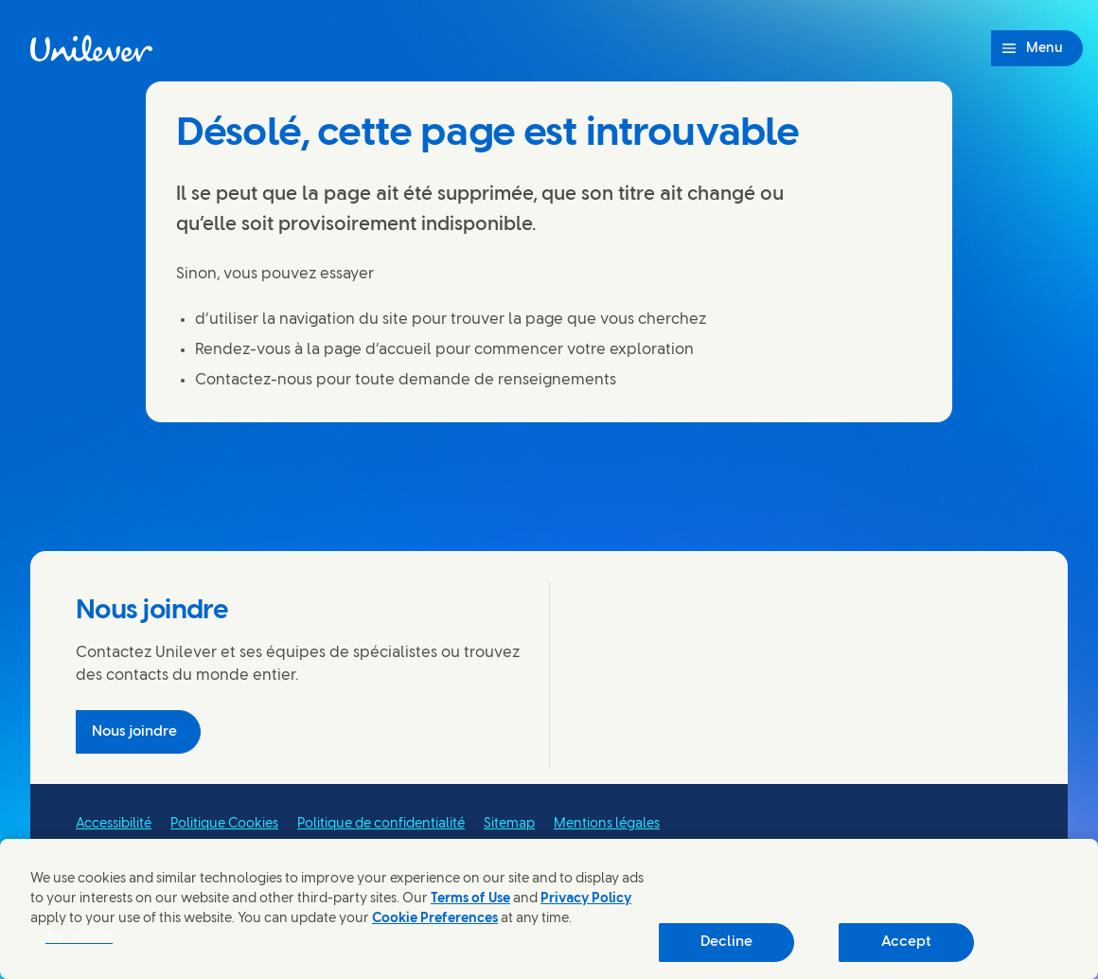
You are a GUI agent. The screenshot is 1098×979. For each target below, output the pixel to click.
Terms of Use (470, 899)
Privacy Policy (585, 899)
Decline (726, 942)
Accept (906, 942)
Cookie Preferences (435, 919)
